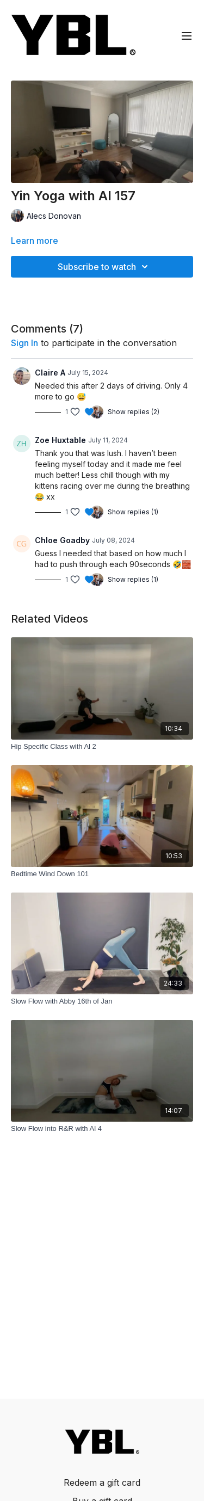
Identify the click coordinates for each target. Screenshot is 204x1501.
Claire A (50, 372)
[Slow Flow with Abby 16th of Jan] (102, 1001)
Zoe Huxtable (60, 440)
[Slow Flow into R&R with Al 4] (102, 1128)
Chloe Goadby (62, 540)
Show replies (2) (133, 412)
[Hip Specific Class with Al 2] (102, 746)
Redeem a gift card (102, 1482)
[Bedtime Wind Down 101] (102, 874)
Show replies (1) (133, 512)
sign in (24, 342)
